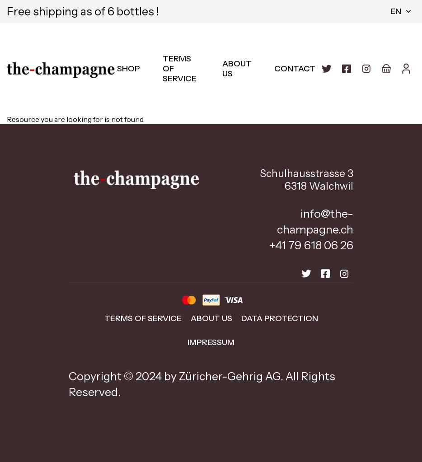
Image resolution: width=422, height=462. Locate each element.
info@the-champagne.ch (315, 221)
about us (211, 318)
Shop (128, 69)
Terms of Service (143, 318)
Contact (294, 69)
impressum (211, 342)
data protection (279, 318)
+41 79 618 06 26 (311, 245)
